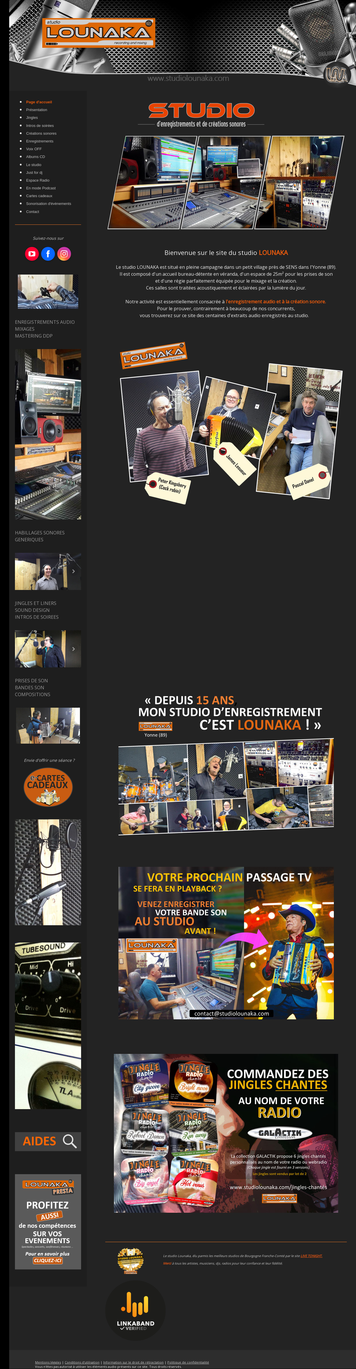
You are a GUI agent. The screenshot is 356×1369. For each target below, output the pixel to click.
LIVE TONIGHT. (311, 1256)
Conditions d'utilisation (82, 1362)
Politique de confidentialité (188, 1362)
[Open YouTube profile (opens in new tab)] (32, 254)
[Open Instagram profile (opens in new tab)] (64, 254)
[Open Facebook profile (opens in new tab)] (48, 254)
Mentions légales (48, 1362)
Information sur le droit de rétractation (133, 1362)
